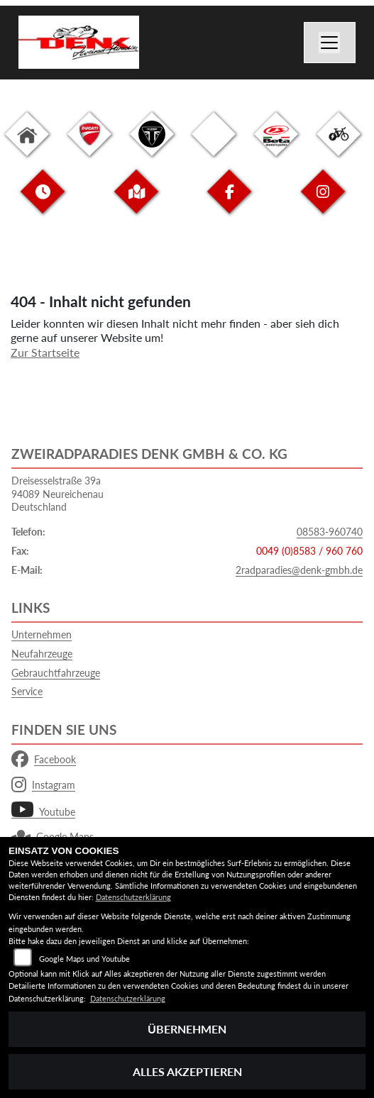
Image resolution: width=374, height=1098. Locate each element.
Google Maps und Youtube (84, 958)
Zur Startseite (45, 352)
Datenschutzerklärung (133, 897)
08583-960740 (330, 532)
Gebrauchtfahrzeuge (55, 673)
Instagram (43, 785)
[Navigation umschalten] (330, 42)
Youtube (43, 812)
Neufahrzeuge (41, 654)
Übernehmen (187, 1029)
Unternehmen (41, 634)
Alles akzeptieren (187, 1071)
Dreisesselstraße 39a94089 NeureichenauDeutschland (57, 494)
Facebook (43, 759)
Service (27, 691)
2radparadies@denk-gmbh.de (299, 570)
